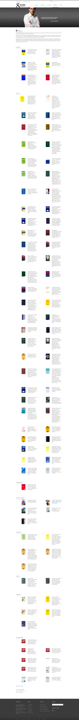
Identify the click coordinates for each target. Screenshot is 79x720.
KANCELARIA (30, 706)
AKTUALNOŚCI (20, 692)
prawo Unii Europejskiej (43, 709)
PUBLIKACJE (30, 711)
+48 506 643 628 (18, 1)
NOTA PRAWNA (30, 709)
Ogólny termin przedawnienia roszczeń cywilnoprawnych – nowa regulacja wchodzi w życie (21, 705)
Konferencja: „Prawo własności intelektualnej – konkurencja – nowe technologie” (21, 712)
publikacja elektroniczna (31, 69)
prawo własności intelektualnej (44, 711)
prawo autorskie (42, 704)
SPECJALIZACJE (30, 712)
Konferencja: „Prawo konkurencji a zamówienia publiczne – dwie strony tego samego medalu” (21, 709)
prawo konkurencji (42, 706)
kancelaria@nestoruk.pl (26, 1)
